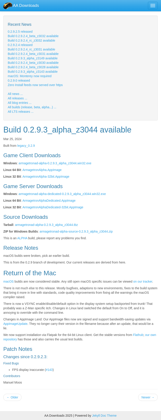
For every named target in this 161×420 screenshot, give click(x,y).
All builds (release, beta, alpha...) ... (32, 107)
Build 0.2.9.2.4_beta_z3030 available (33, 62)
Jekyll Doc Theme (104, 415)
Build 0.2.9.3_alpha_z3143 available (33, 71)
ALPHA (22, 238)
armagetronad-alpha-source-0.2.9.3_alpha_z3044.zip (76, 231)
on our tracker (142, 281)
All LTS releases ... (20, 111)
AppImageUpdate (15, 324)
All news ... (15, 94)
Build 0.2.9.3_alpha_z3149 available (33, 58)
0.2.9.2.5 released (20, 31)
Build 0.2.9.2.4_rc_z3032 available (31, 40)
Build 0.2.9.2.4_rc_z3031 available (31, 49)
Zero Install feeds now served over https (35, 85)
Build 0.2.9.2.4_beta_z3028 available (33, 67)
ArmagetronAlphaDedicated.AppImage (49, 200)
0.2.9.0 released (19, 80)
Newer (148, 397)
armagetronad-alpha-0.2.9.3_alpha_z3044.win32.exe (55, 163)
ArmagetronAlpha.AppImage (42, 170)
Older (12, 397)
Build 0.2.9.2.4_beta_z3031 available (33, 54)
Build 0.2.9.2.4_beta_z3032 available (33, 36)
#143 (49, 370)
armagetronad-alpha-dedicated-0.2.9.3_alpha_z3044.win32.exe (62, 194)
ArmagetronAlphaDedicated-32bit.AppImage (52, 207)
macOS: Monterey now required (30, 76)
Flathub (138, 335)
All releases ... (17, 98)
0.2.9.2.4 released (20, 45)
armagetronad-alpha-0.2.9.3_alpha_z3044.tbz (46, 225)
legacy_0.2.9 (26, 145)
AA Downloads (21, 5)
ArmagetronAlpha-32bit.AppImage (45, 176)
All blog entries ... (19, 102)
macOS (8, 281)
